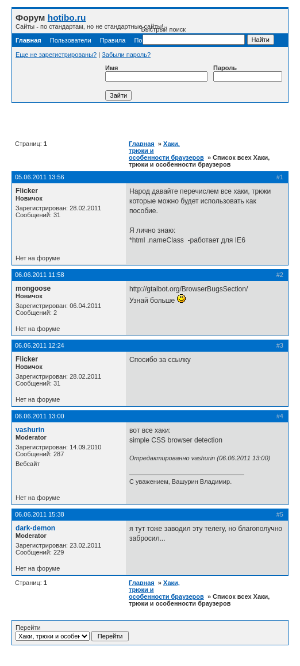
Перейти (72, 632)
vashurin (30, 430)
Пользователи (70, 40)
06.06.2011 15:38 (39, 514)
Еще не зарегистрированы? (56, 54)
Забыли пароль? (126, 54)
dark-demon (35, 528)
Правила (113, 40)
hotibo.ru (67, 17)
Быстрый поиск (193, 35)
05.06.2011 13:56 (39, 177)
